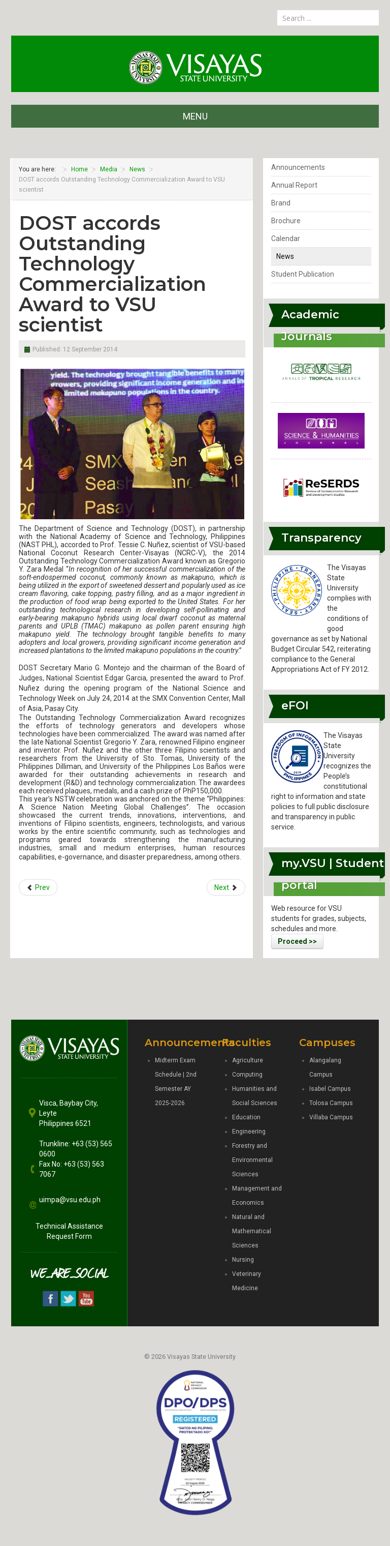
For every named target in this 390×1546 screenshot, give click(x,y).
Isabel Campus (330, 1088)
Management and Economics (257, 1195)
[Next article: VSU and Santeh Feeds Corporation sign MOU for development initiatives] (226, 887)
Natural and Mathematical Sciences (251, 1231)
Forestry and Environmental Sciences (252, 1160)
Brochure (286, 221)
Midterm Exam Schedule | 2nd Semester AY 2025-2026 (176, 1082)
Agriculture (247, 1060)
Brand (280, 203)
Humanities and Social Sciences (254, 1096)
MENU (195, 116)
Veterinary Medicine (246, 1281)
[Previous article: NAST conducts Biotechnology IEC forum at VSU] (38, 887)
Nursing (243, 1259)
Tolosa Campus (331, 1103)
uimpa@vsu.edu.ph (70, 1200)
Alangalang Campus (325, 1067)
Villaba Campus (331, 1117)
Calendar (285, 238)
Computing (247, 1074)
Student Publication (302, 274)
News (285, 256)
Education (246, 1117)
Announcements (298, 167)
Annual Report (294, 185)
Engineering (249, 1131)
